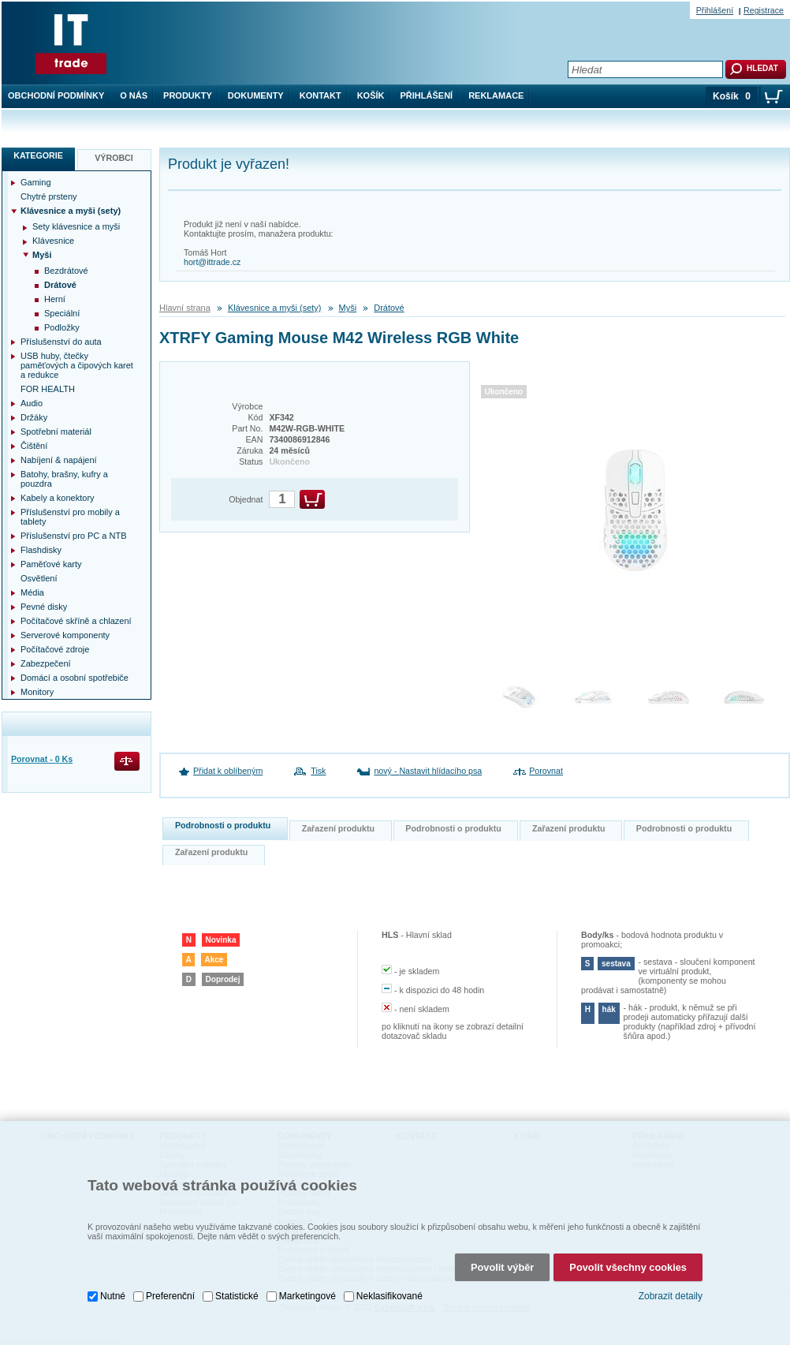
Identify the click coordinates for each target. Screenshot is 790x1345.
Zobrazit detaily (670, 1296)
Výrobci (114, 158)
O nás (133, 95)
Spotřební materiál (55, 431)
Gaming (35, 182)
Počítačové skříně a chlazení (76, 621)
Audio (31, 403)
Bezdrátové (66, 270)
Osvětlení (38, 578)
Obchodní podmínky (56, 95)
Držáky (33, 417)
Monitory (37, 692)
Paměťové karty (51, 564)
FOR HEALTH (47, 389)
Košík (371, 95)
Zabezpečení (45, 663)
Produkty (187, 95)
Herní (54, 299)
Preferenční (170, 1296)
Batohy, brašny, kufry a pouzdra (64, 478)
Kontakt (320, 95)
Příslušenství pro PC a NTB (73, 535)
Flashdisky (40, 550)
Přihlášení (427, 95)
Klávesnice (53, 240)
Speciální (62, 313)
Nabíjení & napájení (58, 460)
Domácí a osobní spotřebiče (74, 677)
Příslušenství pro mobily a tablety (70, 516)
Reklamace (496, 95)
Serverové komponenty (65, 635)
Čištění (33, 445)
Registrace (763, 10)
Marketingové (307, 1296)
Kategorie (38, 155)
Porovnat (546, 770)
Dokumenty (256, 95)
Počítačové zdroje (54, 649)
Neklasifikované (389, 1296)
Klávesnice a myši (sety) (275, 307)
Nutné (112, 1296)
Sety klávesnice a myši (76, 226)
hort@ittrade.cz (212, 262)
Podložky (62, 327)
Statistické (237, 1296)
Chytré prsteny (48, 196)
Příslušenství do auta (61, 341)
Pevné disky (43, 606)
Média (32, 592)
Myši (348, 307)
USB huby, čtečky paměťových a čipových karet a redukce (76, 365)
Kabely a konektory (57, 498)
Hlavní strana (185, 307)
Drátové (389, 307)
